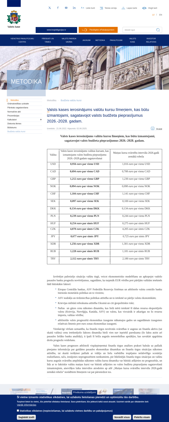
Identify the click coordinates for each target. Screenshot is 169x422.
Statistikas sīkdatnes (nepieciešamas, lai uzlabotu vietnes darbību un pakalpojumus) (66, 413)
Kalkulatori (12, 120)
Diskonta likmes (14, 123)
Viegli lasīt (152, 8)
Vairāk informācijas (26, 407)
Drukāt (159, 129)
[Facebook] (58, 8)
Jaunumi (86, 40)
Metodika (100, 40)
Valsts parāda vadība (69, 40)
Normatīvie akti (14, 112)
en (160, 15)
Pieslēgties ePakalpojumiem (101, 30)
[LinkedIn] (74, 8)
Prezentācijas (13, 116)
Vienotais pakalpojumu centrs (22, 40)
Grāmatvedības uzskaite (18, 104)
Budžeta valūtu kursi (71, 100)
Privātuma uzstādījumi (84, 395)
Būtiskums (12, 127)
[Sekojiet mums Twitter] (49, 8)
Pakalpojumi (116, 40)
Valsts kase (132, 40)
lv (153, 15)
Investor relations (151, 40)
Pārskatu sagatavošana (17, 107)
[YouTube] (66, 8)
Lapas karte (132, 8)
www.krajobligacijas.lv (56, 30)
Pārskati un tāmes (48, 40)
